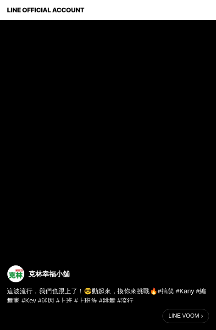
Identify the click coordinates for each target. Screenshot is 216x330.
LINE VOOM (183, 316)
